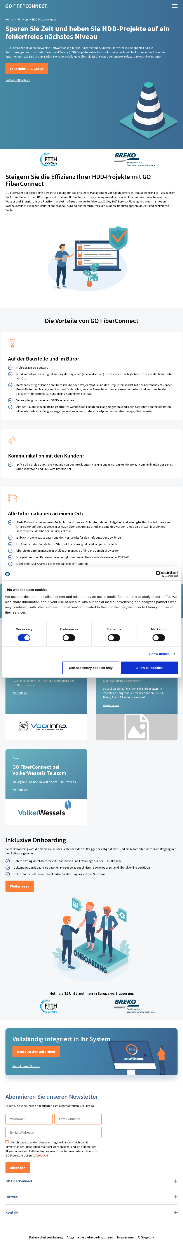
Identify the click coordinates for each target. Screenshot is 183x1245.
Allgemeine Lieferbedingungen (90, 1237)
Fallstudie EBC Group (26, 68)
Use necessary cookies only (91, 668)
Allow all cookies (149, 668)
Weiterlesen (20, 693)
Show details (159, 654)
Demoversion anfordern (36, 1051)
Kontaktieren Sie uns (26, 1066)
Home (9, 19)
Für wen (22, 19)
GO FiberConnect (18, 1181)
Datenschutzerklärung (46, 1237)
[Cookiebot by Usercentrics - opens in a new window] (159, 574)
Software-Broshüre (17, 80)
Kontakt (12, 1212)
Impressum (125, 1237)
